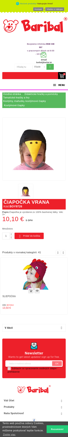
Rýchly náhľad (37, 290)
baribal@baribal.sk (44, 62)
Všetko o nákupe (55, 9)
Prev (58, 252)
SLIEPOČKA (9, 296)
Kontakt (38, 9)
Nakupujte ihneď (45, 3)
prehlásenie (14, 372)
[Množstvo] (6, 236)
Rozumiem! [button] (57, 429)
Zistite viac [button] (9, 434)
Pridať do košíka (29, 236)
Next (63, 252)
